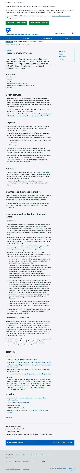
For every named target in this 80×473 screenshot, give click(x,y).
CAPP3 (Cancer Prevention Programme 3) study (22, 360)
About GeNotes (69, 38)
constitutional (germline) (41, 172)
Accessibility (26, 469)
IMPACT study (39, 284)
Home (8, 38)
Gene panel (10, 160)
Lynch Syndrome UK (13, 405)
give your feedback (38, 41)
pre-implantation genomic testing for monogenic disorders (28, 323)
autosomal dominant (26, 195)
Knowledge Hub (47, 38)
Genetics (9, 81)
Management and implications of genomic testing (21, 85)
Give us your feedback (22, 454)
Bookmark (62, 56)
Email (61, 59)
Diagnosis (9, 79)
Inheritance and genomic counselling (17, 83)
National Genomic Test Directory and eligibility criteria (33, 362)
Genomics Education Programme (39, 454)
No (32, 442)
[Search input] (63, 33)
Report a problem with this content (62, 442)
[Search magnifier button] (73, 33)
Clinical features (11, 77)
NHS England (9, 457)
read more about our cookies (61, 16)
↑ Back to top (9, 417)
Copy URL (62, 51)
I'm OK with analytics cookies (16, 23)
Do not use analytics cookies (39, 23)
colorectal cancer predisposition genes (19, 162)
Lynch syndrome (19, 408)
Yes (26, 442)
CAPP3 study (39, 228)
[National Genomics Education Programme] (28, 34)
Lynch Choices (24, 402)
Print (61, 54)
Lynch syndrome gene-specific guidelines (37, 374)
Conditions (9, 50)
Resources (9, 87)
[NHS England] (28, 30)
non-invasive (45, 339)
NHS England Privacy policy (13, 469)
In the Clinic (26, 38)
